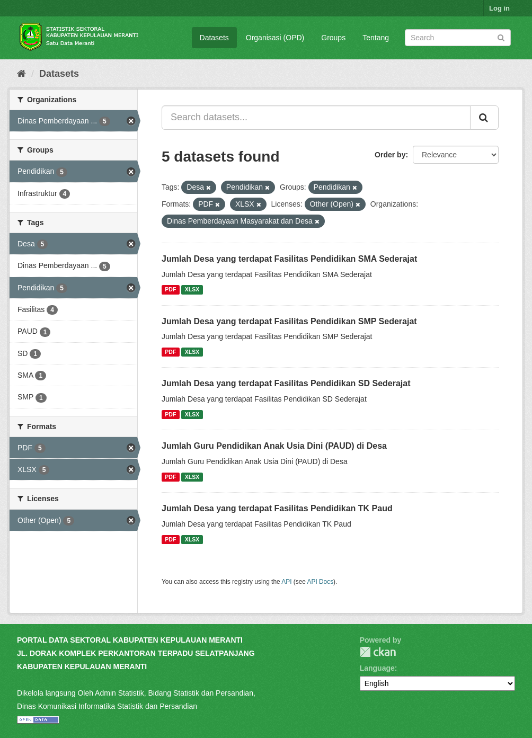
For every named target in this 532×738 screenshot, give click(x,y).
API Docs (320, 581)
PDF (170, 290)
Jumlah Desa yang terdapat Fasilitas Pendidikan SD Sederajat (286, 383)
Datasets (214, 37)
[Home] (21, 73)
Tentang (375, 37)
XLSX (192, 290)
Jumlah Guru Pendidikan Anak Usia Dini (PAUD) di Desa (274, 445)
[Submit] (501, 36)
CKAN (378, 651)
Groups (333, 37)
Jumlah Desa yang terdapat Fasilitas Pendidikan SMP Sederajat (289, 321)
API (286, 581)
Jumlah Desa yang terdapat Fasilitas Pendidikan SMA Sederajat (289, 258)
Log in (499, 8)
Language (377, 668)
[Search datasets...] (316, 117)
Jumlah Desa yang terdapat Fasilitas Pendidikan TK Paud (277, 508)
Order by (390, 154)
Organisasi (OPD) (275, 37)
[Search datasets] (458, 37)
